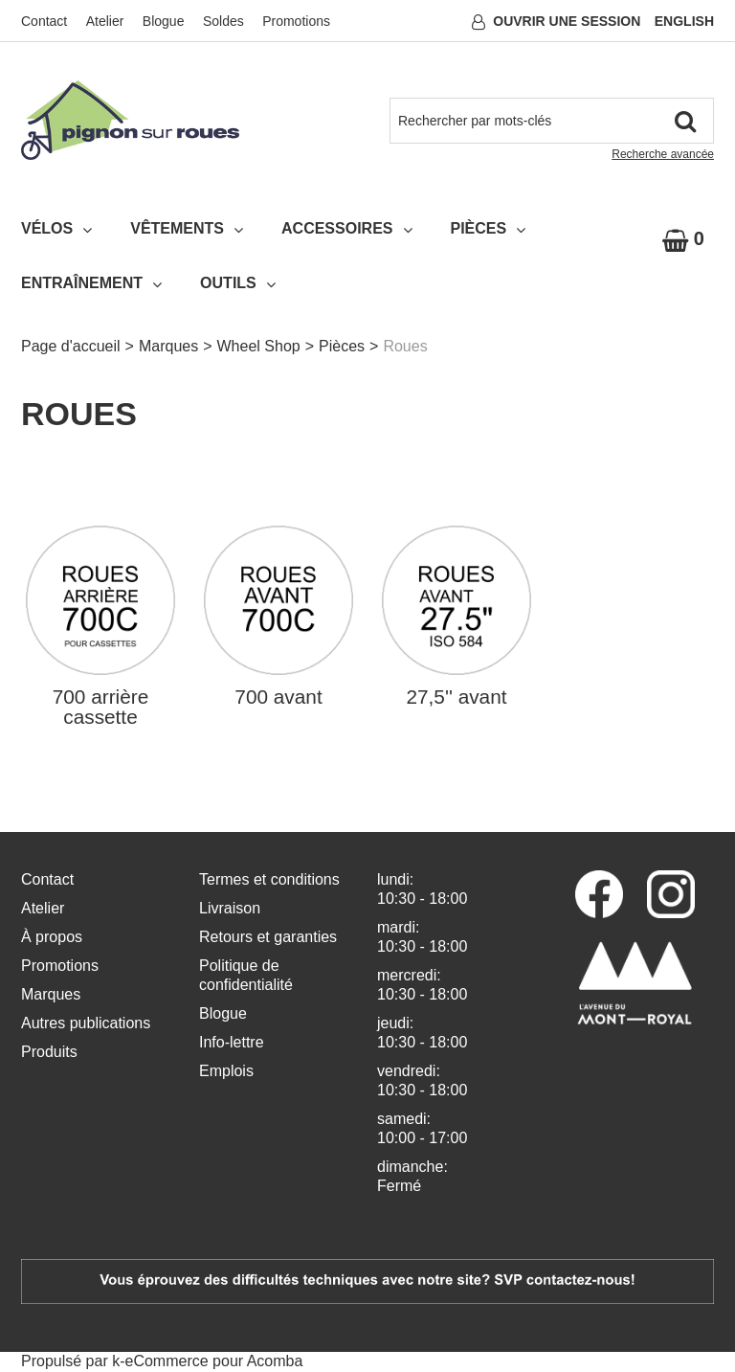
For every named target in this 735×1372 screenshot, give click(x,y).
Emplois (226, 1071)
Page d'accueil (71, 346)
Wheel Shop (259, 346)
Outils (238, 283)
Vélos (56, 228)
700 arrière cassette (101, 707)
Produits (49, 1052)
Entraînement (91, 283)
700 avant (278, 697)
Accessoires (346, 228)
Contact (44, 21)
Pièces (488, 228)
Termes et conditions (269, 879)
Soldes (223, 21)
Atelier (105, 21)
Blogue (164, 21)
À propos (51, 937)
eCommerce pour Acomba (214, 1361)
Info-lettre (231, 1042)
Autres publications (85, 1023)
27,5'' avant (456, 697)
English (684, 21)
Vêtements (186, 228)
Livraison (229, 908)
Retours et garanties (268, 937)
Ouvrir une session (566, 21)
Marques (168, 346)
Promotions (296, 21)
